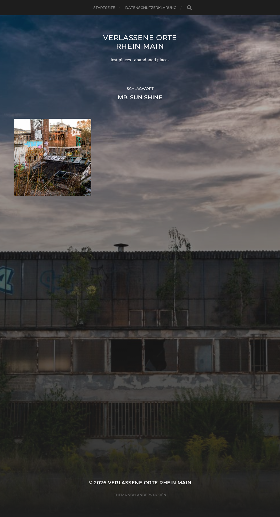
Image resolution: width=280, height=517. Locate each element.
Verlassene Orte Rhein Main (140, 42)
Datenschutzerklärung (150, 7)
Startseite (104, 7)
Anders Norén (151, 495)
